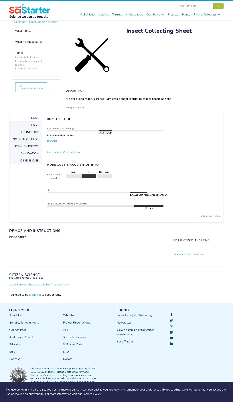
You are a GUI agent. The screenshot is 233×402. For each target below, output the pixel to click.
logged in (35, 295)
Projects (173, 15)
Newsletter (123, 323)
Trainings (117, 15)
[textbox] (195, 6)
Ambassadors (134, 15)
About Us (15, 315)
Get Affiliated (18, 330)
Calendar (68, 315)
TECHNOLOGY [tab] (29, 132)
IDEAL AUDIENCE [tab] (26, 146)
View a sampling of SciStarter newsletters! (135, 332)
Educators (15, 344)
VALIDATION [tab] (30, 153)
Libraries (103, 15)
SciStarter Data (72, 344)
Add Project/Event (21, 337)
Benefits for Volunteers (24, 323)
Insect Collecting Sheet (43, 22)
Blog (12, 352)
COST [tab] (35, 118)
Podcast (14, 359)
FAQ (66, 352)
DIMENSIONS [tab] (29, 161)
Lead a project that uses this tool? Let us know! (39, 285)
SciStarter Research (75, 337)
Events (185, 15)
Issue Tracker (124, 342)
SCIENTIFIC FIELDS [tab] (26, 139)
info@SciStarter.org (139, 315)
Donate (67, 359)
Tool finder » (20, 22)
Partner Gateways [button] (206, 15)
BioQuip (52, 141)
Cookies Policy (91, 394)
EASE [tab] (35, 125)
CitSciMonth (87, 15)
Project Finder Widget (77, 323)
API (65, 330)
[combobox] (200, 6)
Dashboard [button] (155, 15)
